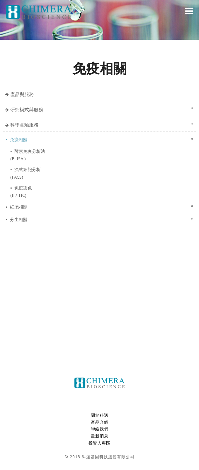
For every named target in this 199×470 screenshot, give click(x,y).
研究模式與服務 (26, 109)
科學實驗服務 (24, 125)
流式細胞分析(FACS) (25, 173)
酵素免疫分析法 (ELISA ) (27, 154)
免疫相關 (18, 139)
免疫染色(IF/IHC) (21, 191)
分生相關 (18, 219)
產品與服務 (22, 94)
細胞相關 (18, 207)
